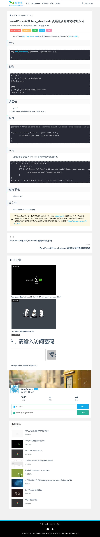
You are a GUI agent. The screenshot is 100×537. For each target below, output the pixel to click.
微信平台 (45, 3)
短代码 (42, 30)
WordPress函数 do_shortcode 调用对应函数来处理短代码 (65, 248)
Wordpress (35, 3)
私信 (31, 392)
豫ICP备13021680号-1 (70, 533)
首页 (12, 15)
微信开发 (15, 300)
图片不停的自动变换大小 (33, 451)
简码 (49, 30)
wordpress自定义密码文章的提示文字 (25, 365)
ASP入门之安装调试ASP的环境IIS (37, 431)
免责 (46, 524)
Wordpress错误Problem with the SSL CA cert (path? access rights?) (36, 297)
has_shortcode (15, 30)
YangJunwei (59, 216)
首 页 (28, 3)
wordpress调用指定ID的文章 (35, 441)
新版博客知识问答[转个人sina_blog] (37, 470)
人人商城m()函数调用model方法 (23, 331)
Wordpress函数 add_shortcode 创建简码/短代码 (31, 241)
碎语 (52, 3)
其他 (57, 3)
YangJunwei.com (38, 533)
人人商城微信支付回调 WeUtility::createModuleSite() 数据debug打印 (48, 480)
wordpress (27, 30)
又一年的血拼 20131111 (33, 490)
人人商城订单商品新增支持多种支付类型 (39, 460)
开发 (58, 524)
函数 (35, 30)
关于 (41, 524)
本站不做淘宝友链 (31, 500)
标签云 (52, 524)
